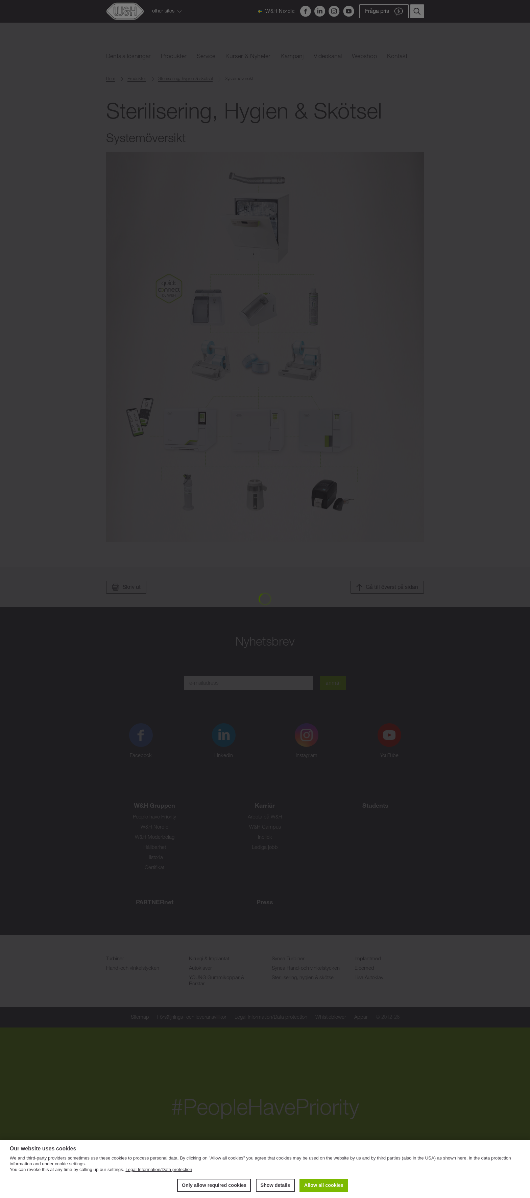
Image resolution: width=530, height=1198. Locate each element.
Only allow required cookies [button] (214, 1185)
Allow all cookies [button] (323, 1185)
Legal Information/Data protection (158, 1169)
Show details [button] (275, 1185)
